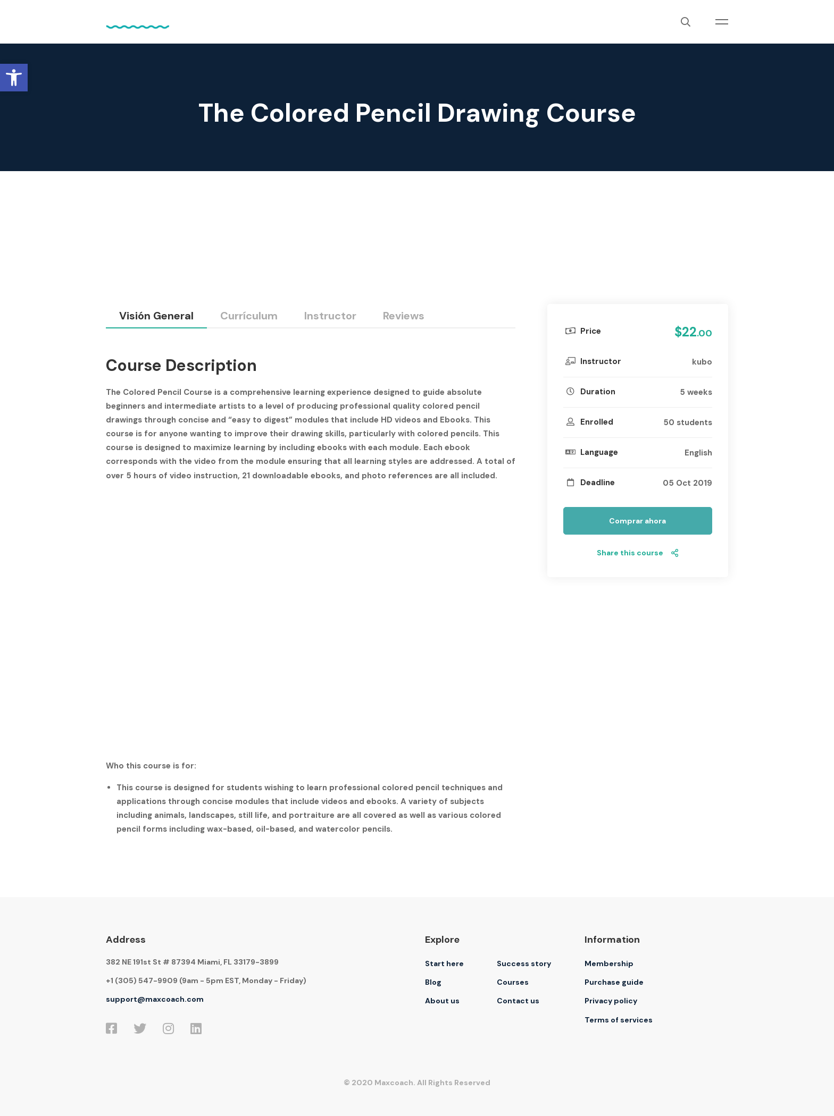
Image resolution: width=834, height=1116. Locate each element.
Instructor (330, 316)
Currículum (249, 316)
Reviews (403, 316)
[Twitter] (140, 1028)
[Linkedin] (196, 1028)
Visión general (156, 316)
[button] (14, 77)
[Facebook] (111, 1028)
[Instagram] (168, 1028)
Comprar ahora (637, 521)
